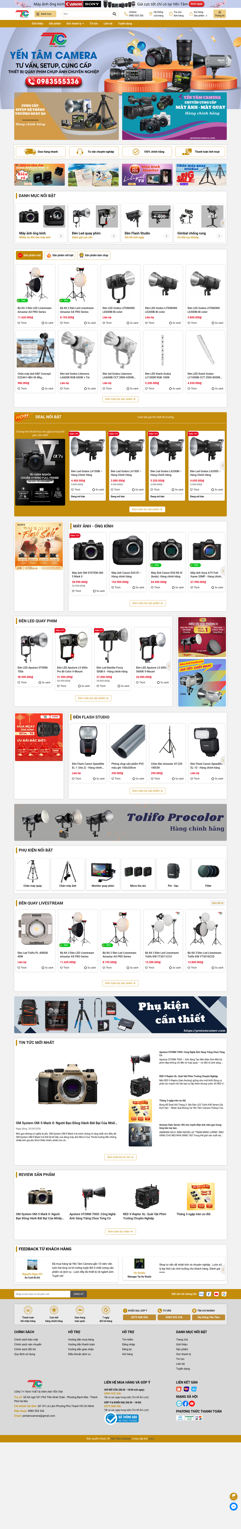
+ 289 (107, 216)
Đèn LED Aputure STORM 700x (33, 669)
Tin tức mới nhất (36, 1136)
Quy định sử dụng (24, 1448)
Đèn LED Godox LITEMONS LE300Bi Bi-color (204, 309)
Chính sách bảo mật (26, 1433)
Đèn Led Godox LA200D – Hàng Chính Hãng (205, 473)
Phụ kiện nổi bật (36, 850)
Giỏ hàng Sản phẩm (201, 14)
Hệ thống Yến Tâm (209, 1411)
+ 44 (212, 216)
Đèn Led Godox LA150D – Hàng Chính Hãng (126, 473)
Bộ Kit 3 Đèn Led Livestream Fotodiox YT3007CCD (119, 1052)
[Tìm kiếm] (114, 14)
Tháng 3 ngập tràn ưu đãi (172, 1194)
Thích (22, 323)
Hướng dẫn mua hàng (81, 1433)
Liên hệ (108, 23)
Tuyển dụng (125, 23)
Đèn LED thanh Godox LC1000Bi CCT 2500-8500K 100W (204, 376)
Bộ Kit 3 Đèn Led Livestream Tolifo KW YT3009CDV (34, 1052)
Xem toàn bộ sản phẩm (120, 399)
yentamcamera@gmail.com (38, 1510)
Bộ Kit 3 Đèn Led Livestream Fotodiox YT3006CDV (162, 1052)
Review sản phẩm (37, 1268)
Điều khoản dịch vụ (79, 1448)
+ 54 (54, 216)
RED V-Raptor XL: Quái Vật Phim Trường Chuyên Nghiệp (188, 1170)
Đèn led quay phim (38, 621)
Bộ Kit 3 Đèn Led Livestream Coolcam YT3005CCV (204, 1052)
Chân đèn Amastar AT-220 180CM (166, 765)
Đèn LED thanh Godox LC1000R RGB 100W (158, 375)
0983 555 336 (174, 1411)
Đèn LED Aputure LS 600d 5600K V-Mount (151, 669)
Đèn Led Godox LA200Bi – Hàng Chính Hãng (166, 473)
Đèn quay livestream (41, 935)
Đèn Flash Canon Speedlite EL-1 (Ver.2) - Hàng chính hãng (88, 766)
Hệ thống (158, 14)
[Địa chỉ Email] (50, 1388)
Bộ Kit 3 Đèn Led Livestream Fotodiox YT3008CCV (77, 1052)
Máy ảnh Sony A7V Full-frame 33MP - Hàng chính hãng (205, 575)
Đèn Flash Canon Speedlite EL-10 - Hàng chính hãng (206, 765)
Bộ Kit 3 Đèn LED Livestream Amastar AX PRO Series (35, 309)
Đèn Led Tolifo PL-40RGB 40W (33, 986)
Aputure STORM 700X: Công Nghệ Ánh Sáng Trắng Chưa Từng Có (192, 1148)
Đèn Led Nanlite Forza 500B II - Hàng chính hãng (112, 669)
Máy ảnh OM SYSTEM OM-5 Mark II (88, 574)
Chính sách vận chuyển (28, 1438)
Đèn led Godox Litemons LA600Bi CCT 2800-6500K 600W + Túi (118, 376)
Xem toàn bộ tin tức (120, 1251)
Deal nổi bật (38, 417)
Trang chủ (20, 23)
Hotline (136, 14)
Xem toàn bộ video (120, 1325)
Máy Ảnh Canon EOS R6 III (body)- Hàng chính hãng (166, 574)
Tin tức (94, 23)
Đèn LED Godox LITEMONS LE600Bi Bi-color (119, 309)
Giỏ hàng (127, 1448)
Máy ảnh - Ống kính (93, 526)
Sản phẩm (55, 23)
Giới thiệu (37, 23)
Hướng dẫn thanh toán (81, 1438)
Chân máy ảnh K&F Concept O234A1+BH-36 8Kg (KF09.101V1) (34, 376)
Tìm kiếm (127, 1433)
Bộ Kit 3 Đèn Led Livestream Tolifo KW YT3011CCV (162, 986)
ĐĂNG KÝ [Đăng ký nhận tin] (79, 1388)
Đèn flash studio (91, 717)
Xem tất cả (217, 934)
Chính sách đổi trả (25, 1443)
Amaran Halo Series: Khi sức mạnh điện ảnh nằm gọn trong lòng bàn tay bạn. (190, 1221)
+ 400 (160, 216)
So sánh (47, 323)
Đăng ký (127, 1443)
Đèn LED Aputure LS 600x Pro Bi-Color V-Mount (72, 669)
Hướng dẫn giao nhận (81, 1443)
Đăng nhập (128, 1438)
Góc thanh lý (74, 23)
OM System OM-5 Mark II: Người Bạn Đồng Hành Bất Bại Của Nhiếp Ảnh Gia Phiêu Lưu (66, 1217)
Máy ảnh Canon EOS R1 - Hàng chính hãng (126, 574)
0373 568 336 (139, 1411)
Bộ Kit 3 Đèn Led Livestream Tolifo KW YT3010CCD (204, 986)
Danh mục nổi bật (37, 195)
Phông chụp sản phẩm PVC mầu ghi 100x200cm (127, 765)
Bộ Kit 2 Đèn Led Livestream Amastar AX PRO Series (77, 309)
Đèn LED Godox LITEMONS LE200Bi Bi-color (161, 309)
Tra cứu (179, 14)
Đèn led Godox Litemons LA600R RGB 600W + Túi (75, 375)
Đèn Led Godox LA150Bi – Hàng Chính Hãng (86, 473)
